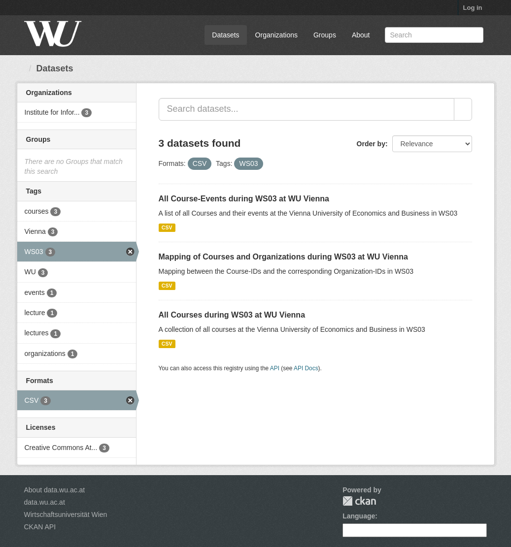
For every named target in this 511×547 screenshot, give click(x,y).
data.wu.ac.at (44, 502)
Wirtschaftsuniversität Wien (65, 514)
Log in (472, 7)
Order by (371, 144)
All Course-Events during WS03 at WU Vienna (244, 198)
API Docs (306, 368)
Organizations (276, 35)
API (274, 368)
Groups (324, 35)
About (361, 35)
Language (358, 516)
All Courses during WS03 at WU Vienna (232, 315)
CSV (167, 227)
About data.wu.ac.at (54, 490)
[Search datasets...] (306, 109)
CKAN (359, 501)
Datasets (225, 35)
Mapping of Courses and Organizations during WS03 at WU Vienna (283, 257)
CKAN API (40, 527)
